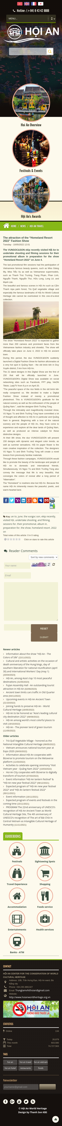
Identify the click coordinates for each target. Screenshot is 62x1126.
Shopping (45, 884)
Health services (45, 929)
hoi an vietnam (41, 1062)
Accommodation (17, 906)
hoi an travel (25, 1062)
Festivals (17, 861)
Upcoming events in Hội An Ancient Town (28, 699)
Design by (32, 1112)
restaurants (25, 1068)
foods (40, 1068)
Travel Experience (17, 884)
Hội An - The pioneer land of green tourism (29, 727)
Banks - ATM (17, 952)
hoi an (10, 1062)
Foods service (45, 906)
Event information (15, 796)
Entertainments (17, 929)
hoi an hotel (10, 1068)
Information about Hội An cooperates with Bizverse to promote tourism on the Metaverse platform (28, 758)
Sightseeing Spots (45, 861)
